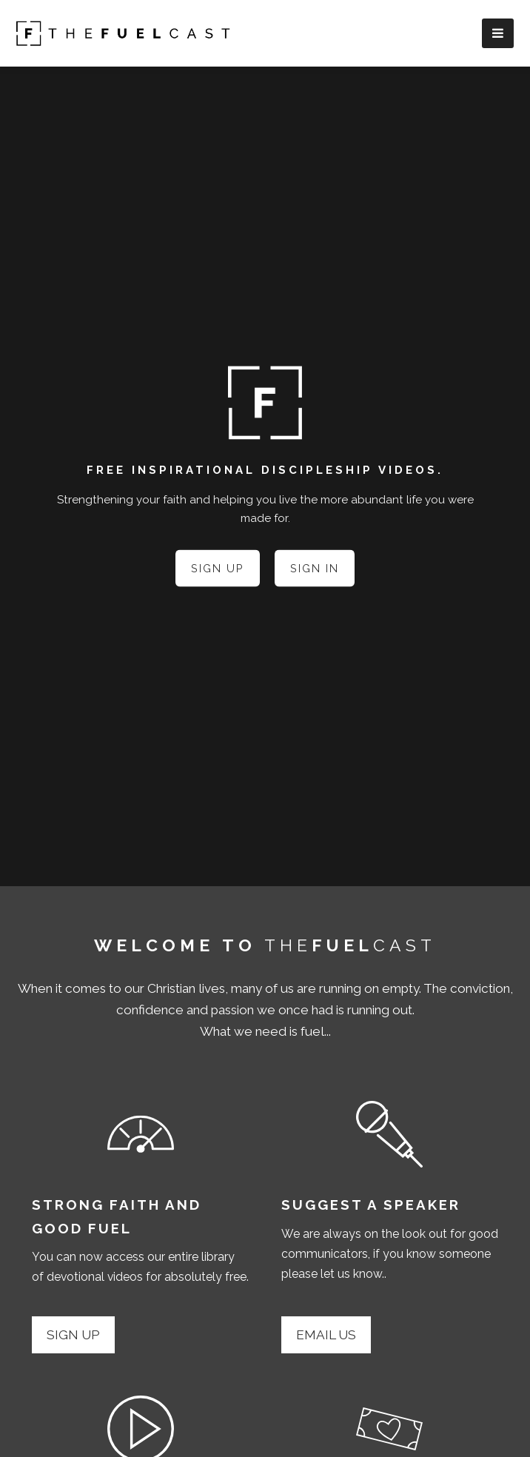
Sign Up (217, 567)
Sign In (314, 567)
